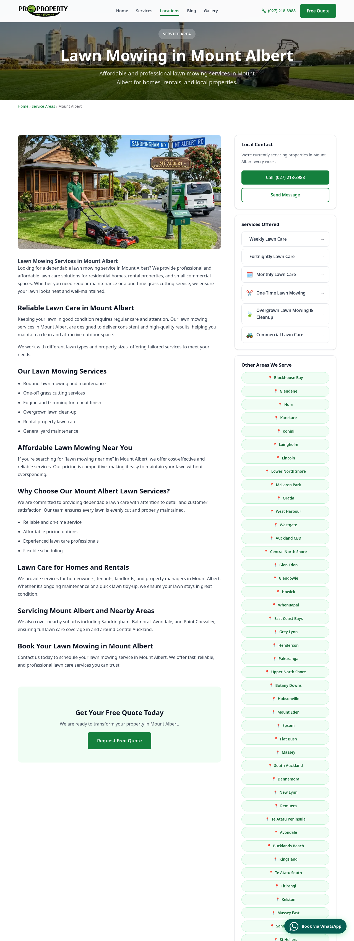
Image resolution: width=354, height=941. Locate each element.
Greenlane (265, 779)
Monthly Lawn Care (160, 864)
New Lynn (311, 578)
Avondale (266, 605)
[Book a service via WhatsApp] (311, 924)
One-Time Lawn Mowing (165, 872)
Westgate (311, 444)
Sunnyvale (311, 685)
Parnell (265, 739)
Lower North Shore (311, 417)
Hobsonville (266, 538)
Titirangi (266, 631)
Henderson (266, 511)
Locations (169, 10)
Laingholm (311, 404)
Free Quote (318, 11)
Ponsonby (266, 752)
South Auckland (311, 564)
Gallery (211, 10)
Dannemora (266, 578)
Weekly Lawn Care (159, 847)
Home (122, 10)
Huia (266, 391)
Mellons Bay (266, 712)
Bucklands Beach (311, 605)
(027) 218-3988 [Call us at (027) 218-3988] (31, 867)
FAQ (214, 890)
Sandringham (311, 645)
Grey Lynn (311, 498)
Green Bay (311, 712)
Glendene (311, 377)
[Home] (45, 11)
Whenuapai (311, 484)
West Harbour (266, 444)
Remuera (266, 591)
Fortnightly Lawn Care (163, 855)
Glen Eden (266, 471)
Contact (218, 907)
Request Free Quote (119, 740)
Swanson (266, 698)
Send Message (285, 195)
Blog (191, 10)
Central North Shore (311, 458)
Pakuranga (311, 511)
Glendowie (311, 471)
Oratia (311, 431)
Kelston (311, 631)
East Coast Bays (266, 498)
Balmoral (311, 658)
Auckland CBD (266, 458)
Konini (266, 404)
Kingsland (266, 618)
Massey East (266, 645)
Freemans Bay (266, 765)
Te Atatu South (311, 618)
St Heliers (266, 658)
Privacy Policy (223, 898)
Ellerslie (311, 779)
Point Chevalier (266, 725)
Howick (266, 484)
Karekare (311, 391)
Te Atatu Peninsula (311, 591)
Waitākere (311, 725)
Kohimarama (311, 671)
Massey (266, 564)
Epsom (266, 551)
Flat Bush (311, 551)
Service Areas (43, 106)
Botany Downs (311, 524)
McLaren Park (265, 431)
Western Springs (311, 739)
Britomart (311, 698)
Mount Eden (311, 538)
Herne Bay (311, 765)
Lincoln (266, 417)
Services (144, 10)
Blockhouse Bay (266, 377)
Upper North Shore (266, 524)
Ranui (266, 685)
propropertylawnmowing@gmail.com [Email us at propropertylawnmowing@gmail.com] (89, 867)
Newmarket (311, 752)
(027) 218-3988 (279, 10)
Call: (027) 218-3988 (285, 177)
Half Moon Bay (266, 671)
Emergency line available (301, 874)
